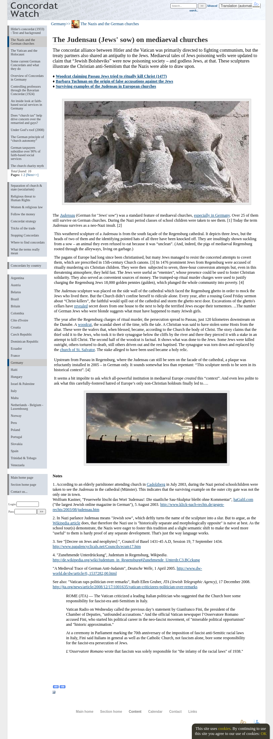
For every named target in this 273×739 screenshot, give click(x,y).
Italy (14, 391)
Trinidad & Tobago (23, 458)
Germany (17, 362)
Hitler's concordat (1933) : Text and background (27, 31)
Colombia (17, 313)
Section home (111, 711)
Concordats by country (26, 265)
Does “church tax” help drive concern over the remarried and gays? (26, 119)
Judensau (67, 215)
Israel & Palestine (23, 384)
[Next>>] (32, 175)
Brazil (15, 299)
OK (263, 733)
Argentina (17, 278)
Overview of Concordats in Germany (27, 77)
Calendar (155, 711)
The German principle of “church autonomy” (27, 138)
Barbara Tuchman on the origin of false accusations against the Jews (114, 81)
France (15, 355)
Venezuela (17, 465)
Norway (16, 416)
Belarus (16, 292)
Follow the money (23, 214)
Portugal (16, 437)
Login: (23, 504)
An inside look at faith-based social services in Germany (26, 104)
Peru (14, 423)
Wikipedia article (66, 523)
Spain (14, 451)
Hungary (16, 377)
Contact (175, 711)
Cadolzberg (156, 484)
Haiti (14, 370)
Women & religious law (27, 207)
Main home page (22, 477)
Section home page (23, 484)
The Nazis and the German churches (23, 41)
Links (192, 711)
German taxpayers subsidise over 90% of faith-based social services (25, 153)
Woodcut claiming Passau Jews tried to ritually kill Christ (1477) (111, 76)
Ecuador (16, 348)
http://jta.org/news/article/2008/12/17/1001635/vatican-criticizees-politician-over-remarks (125, 586)
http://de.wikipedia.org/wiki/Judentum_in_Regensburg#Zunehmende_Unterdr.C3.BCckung (126, 560)
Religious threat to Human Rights (23, 198)
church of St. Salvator (77, 349)
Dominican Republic (25, 341)
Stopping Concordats (25, 235)
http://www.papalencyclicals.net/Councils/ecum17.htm (97, 546)
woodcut (85, 324)
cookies (224, 728)
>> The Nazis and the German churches (102, 23)
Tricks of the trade (23, 228)
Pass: (22, 511)
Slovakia (16, 444)
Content (135, 711)
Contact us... (19, 491)
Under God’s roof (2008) (27, 130)
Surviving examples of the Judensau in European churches (106, 86)
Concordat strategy (23, 221)
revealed (81, 306)
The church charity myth (27, 166)
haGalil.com (243, 499)
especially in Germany (212, 215)
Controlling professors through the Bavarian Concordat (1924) (26, 90)
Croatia (15, 327)
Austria (15, 285)
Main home (84, 711)
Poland (15, 430)
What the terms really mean (25, 251)
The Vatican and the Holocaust (24, 52)
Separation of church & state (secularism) (26, 187)
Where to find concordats (28, 242)
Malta (14, 398)
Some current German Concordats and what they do (25, 65)
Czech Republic (21, 334)
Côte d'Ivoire (19, 320)
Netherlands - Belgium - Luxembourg (27, 406)
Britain (15, 306)
